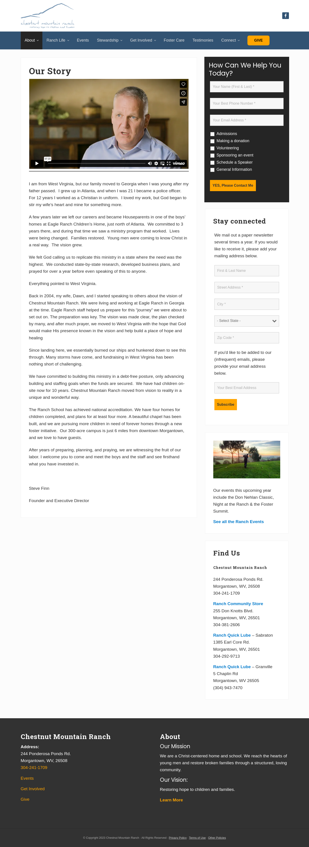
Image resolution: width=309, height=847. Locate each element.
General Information (234, 169)
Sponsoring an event (235, 155)
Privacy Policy (178, 837)
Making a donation (233, 141)
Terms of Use (197, 837)
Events (27, 778)
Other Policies (217, 837)
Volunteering (228, 148)
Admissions (227, 133)
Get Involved (33, 788)
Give (258, 40)
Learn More (171, 800)
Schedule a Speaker (235, 162)
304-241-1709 (34, 767)
